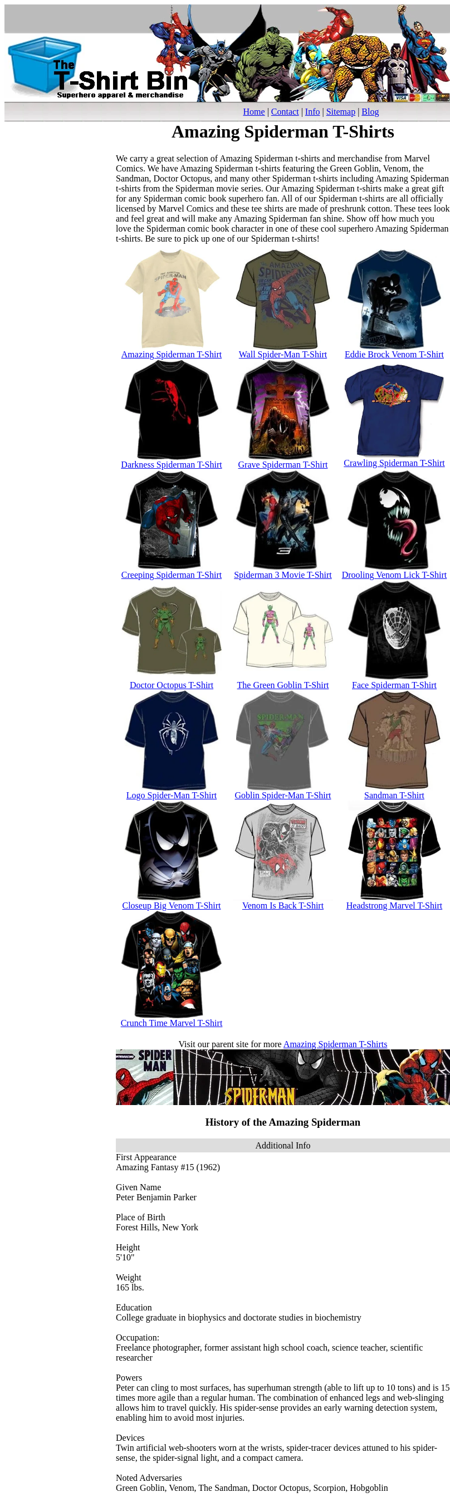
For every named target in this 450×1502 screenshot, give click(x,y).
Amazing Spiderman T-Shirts (335, 1044)
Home (254, 111)
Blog (370, 111)
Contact (285, 111)
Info (312, 111)
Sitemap (340, 111)
